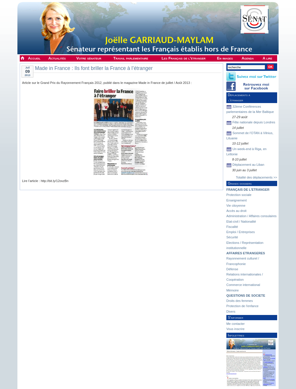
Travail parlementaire (130, 58)
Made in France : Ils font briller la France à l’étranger (94, 68)
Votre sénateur (88, 58)
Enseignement (236, 200)
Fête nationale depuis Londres (253, 122)
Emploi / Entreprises (240, 232)
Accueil (34, 58)
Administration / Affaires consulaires (251, 216)
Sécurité (232, 237)
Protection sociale (238, 195)
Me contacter (235, 323)
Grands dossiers (240, 183)
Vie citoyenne (235, 205)
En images (225, 58)
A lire (267, 58)
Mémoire (232, 290)
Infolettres (236, 335)
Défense (232, 269)
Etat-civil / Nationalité (241, 221)
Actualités (57, 58)
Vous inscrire (235, 329)
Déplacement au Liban (248, 164)
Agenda (248, 58)
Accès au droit (236, 210)
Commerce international (243, 285)
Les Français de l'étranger (183, 58)
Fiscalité (232, 226)
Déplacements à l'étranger (238, 97)
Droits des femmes (239, 300)
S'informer (235, 318)
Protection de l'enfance (242, 306)
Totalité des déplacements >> (256, 177)
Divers (230, 311)
